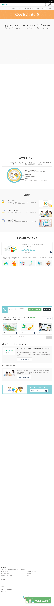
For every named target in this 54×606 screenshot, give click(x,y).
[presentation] (47, 337)
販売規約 (29, 573)
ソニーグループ (4, 591)
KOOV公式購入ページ (34, 309)
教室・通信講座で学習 (24, 377)
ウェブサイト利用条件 (31, 571)
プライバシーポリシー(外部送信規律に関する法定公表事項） (13, 569)
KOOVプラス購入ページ (24, 359)
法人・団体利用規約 (5, 573)
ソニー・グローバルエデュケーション (9, 589)
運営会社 (29, 575)
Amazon (47, 309)
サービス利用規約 (4, 571)
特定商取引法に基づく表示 (6, 575)
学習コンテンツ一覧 (47, 318)
